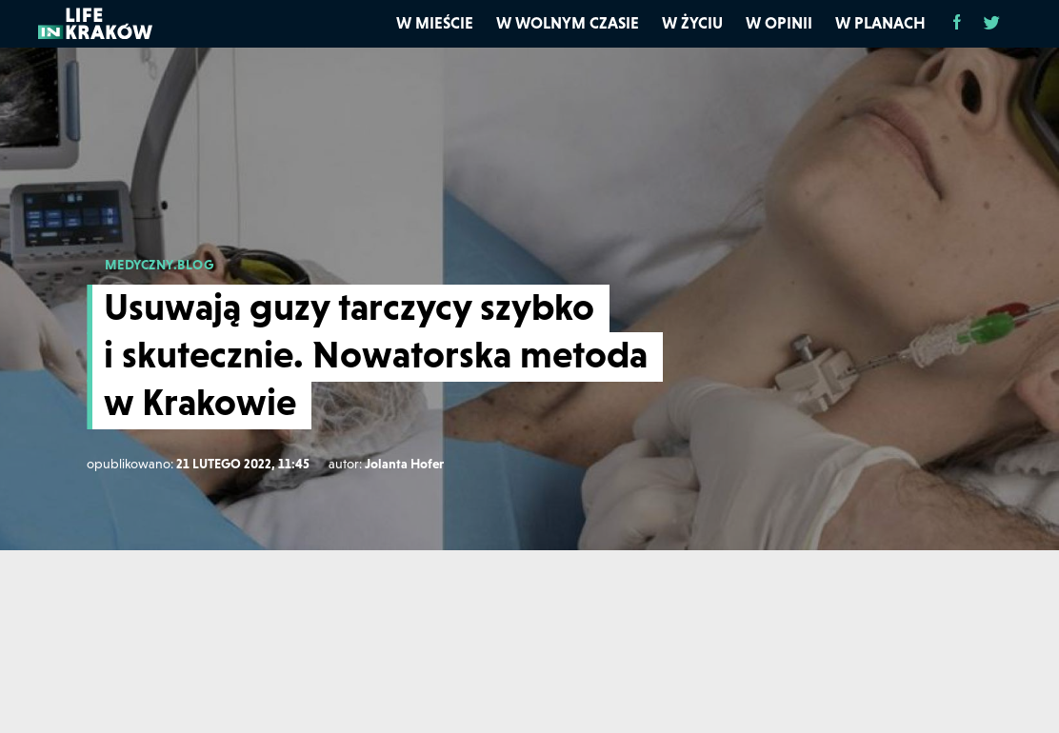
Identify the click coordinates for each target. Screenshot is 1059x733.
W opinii (779, 22)
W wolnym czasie (567, 22)
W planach (880, 22)
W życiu (692, 22)
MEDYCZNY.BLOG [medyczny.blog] (159, 264)
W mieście (434, 22)
